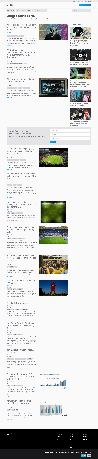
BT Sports (9, 238)
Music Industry (11, 10)
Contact (74, 1)
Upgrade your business (85, 5)
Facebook (85, 442)
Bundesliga (20, 385)
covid (25, 63)
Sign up (53, 142)
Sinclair (19, 88)
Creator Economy (27, 10)
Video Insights (59, 5)
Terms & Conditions (74, 442)
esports (8, 409)
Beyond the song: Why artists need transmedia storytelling (79, 124)
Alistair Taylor (9, 59)
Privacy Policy (73, 439)
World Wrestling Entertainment (16, 63)
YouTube (85, 439)
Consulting (49, 5)
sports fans (9, 185)
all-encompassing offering (20, 359)
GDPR (71, 444)
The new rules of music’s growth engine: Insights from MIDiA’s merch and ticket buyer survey (80, 43)
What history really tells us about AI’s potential (80, 104)
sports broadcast (26, 88)
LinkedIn (85, 436)
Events (58, 436)
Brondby (20, 334)
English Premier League (11, 160)
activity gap (9, 334)
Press (78, 1)
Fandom (8, 36)
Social (19, 10)
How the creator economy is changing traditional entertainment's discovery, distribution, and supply (80, 84)
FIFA (17, 409)
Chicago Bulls (20, 289)
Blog (76, 5)
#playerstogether (10, 309)
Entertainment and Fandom (42, 10)
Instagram (85, 444)
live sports (19, 185)
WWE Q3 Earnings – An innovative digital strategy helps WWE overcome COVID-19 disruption (21, 54)
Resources (69, 5)
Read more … (10, 46)
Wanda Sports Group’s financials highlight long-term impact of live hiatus (21, 176)
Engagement (21, 36)
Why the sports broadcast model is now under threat (21, 80)
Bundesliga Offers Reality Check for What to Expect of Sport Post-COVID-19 (21, 258)
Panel (82, 1)
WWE (8, 63)
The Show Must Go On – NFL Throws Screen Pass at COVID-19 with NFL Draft (22, 376)
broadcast (15, 334)
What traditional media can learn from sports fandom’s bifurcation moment (21, 27)
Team (86, 1)
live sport (13, 213)
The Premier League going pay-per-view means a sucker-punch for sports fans (21, 151)
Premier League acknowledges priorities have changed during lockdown (20, 229)
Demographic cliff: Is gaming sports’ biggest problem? (20, 402)
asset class (29, 359)
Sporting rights (20, 213)
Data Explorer (39, 5)
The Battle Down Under (17, 303)
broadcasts (14, 385)
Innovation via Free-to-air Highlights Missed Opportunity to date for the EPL (21, 204)
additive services (23, 309)
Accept (84, 455)
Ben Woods (9, 32)
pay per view (23, 160)
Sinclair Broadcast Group (12, 88)
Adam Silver (9, 289)
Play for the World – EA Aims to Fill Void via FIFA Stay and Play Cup (21, 326)
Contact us (59, 444)
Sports (8, 213)
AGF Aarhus (12, 266)
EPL (18, 160)
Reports (30, 5)
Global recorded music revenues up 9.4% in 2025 (79, 63)
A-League (17, 309)
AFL (7, 266)
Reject (89, 455)
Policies (72, 436)
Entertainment (14, 36)
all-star (8, 385)
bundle (14, 289)
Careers (58, 442)
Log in (89, 1)
